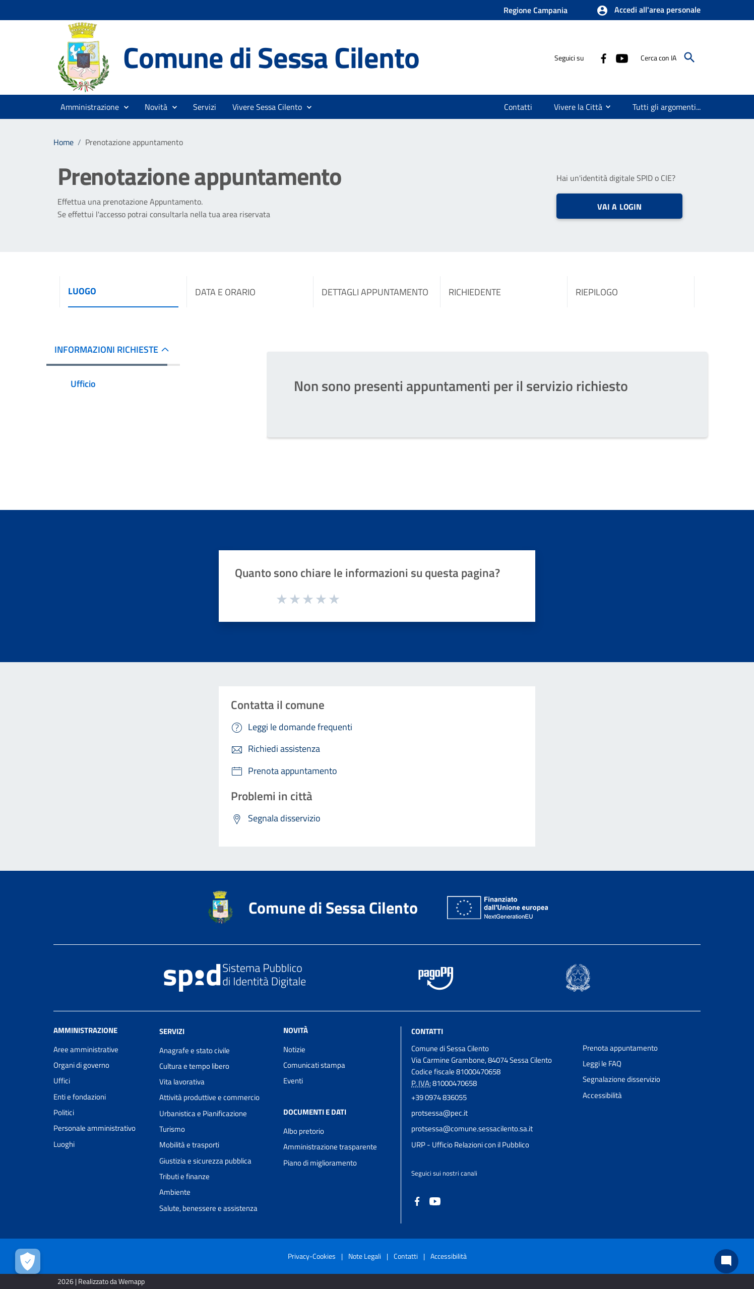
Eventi (293, 1080)
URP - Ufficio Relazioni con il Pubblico (470, 1144)
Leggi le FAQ (602, 1063)
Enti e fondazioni (79, 1097)
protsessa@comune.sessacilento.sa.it (472, 1128)
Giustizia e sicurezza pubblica (205, 1161)
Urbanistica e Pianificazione (203, 1113)
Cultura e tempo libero (194, 1066)
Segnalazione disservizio (621, 1079)
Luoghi (64, 1144)
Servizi (171, 1031)
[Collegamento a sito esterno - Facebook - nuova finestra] (603, 57)
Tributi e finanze (184, 1176)
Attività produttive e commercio (209, 1097)
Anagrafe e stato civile (194, 1050)
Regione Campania (536, 10)
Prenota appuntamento (620, 1048)
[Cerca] (689, 57)
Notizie (294, 1049)
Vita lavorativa (182, 1081)
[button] (648, 11)
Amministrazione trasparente (330, 1146)
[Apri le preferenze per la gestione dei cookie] (27, 1261)
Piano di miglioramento (320, 1163)
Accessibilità (602, 1095)
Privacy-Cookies (312, 1256)
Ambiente (175, 1192)
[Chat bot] (726, 1261)
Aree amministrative (85, 1049)
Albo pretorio (303, 1131)
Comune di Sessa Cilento (271, 57)
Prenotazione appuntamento (134, 142)
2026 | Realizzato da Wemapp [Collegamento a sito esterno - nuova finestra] (101, 1281)
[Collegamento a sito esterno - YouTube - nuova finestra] (621, 57)
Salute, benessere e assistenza (208, 1208)
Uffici (61, 1080)
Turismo (172, 1129)
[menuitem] (518, 107)
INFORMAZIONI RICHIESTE (106, 349)
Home (63, 142)
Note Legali (364, 1256)
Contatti (427, 1031)
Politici (63, 1112)
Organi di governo (81, 1065)
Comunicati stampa (314, 1065)
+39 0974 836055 (439, 1097)
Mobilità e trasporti (189, 1144)
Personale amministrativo (94, 1128)
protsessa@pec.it (439, 1113)
